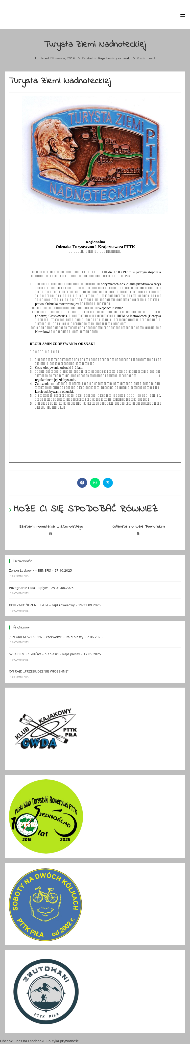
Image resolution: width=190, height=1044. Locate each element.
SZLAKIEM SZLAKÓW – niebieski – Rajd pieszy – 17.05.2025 (55, 654)
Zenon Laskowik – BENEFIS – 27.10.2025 (40, 570)
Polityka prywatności (63, 1041)
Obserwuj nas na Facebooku (23, 1041)
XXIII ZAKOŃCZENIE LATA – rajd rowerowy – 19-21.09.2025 (55, 605)
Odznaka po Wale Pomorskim (139, 526)
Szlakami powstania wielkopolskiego (51, 526)
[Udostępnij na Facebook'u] (82, 483)
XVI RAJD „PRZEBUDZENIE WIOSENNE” (39, 671)
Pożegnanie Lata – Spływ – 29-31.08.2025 (41, 587)
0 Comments (20, 576)
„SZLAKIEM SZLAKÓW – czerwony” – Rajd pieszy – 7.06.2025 (55, 637)
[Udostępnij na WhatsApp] (95, 483)
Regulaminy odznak (114, 58)
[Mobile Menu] (182, 16)
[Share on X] (108, 483)
